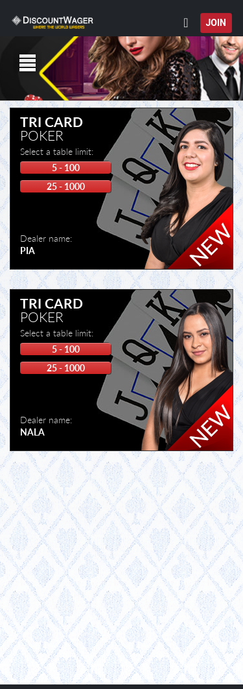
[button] (232, 13)
